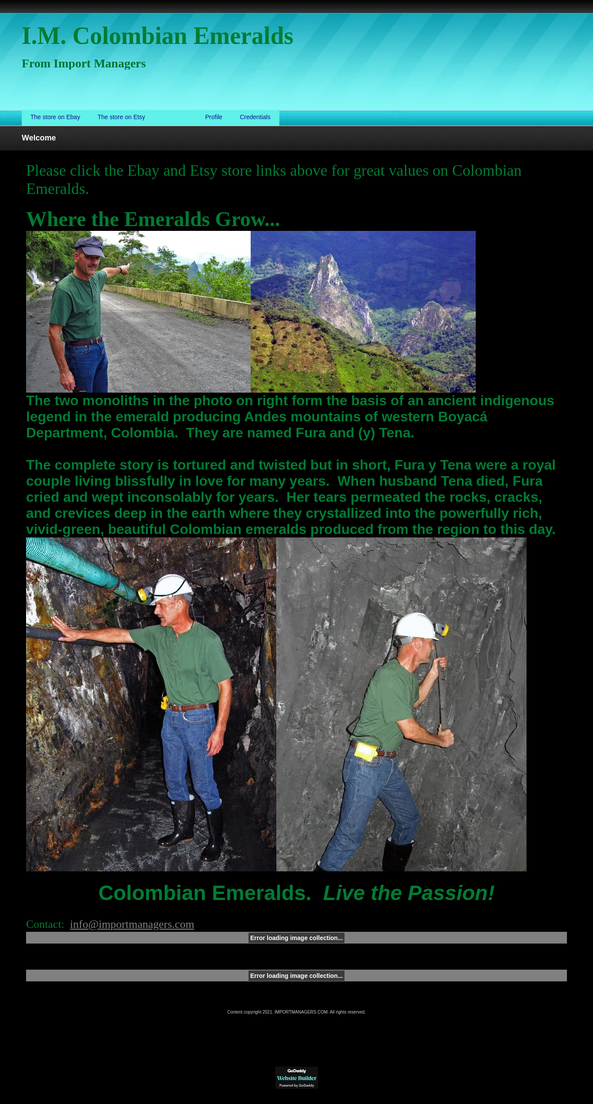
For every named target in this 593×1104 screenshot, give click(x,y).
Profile (213, 116)
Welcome (175, 116)
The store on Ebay (55, 116)
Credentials (255, 116)
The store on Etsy (121, 116)
